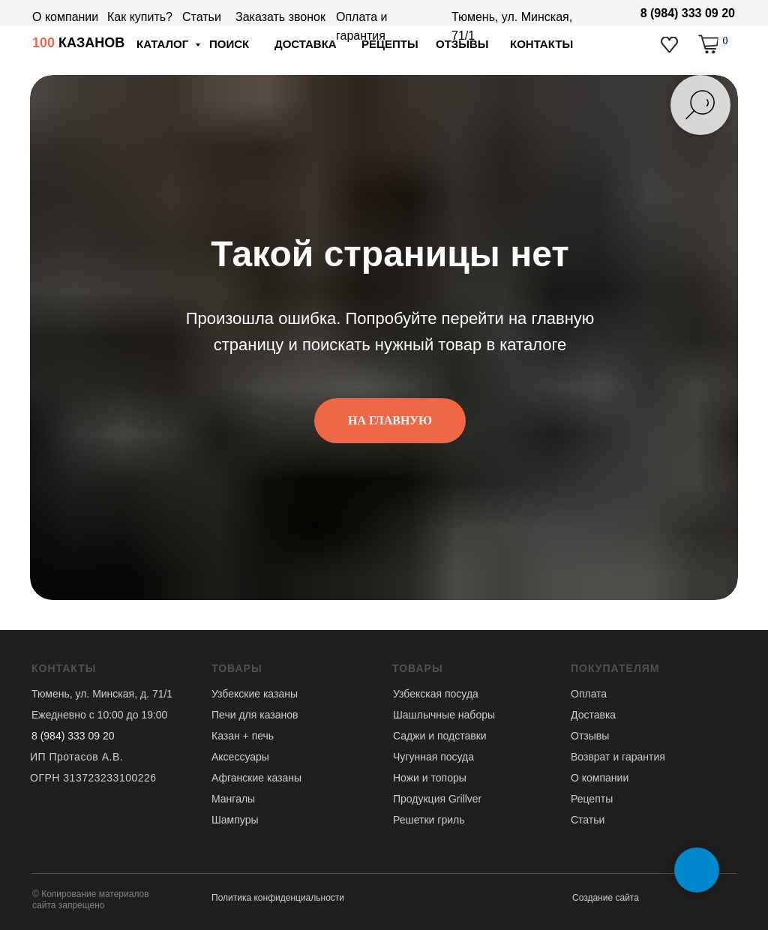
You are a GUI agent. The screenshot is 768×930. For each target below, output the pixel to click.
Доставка (593, 715)
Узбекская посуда (435, 694)
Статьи (201, 16)
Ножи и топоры (429, 778)
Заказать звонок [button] (281, 16)
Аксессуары (240, 757)
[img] (669, 44)
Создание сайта (605, 897)
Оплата (589, 694)
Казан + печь (243, 736)
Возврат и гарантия (618, 757)
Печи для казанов (255, 715)
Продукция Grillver (437, 799)
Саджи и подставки (440, 736)
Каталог (163, 44)
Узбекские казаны (255, 694)
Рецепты (592, 799)
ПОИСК (229, 44)
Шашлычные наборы (444, 715)
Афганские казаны (257, 778)
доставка (305, 44)
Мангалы (233, 799)
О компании (65, 16)
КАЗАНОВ (78, 42)
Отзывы (590, 736)
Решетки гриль (428, 820)
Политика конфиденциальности (278, 897)
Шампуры (235, 820)
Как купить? (139, 16)
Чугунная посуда (433, 757)
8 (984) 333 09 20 (687, 13)
